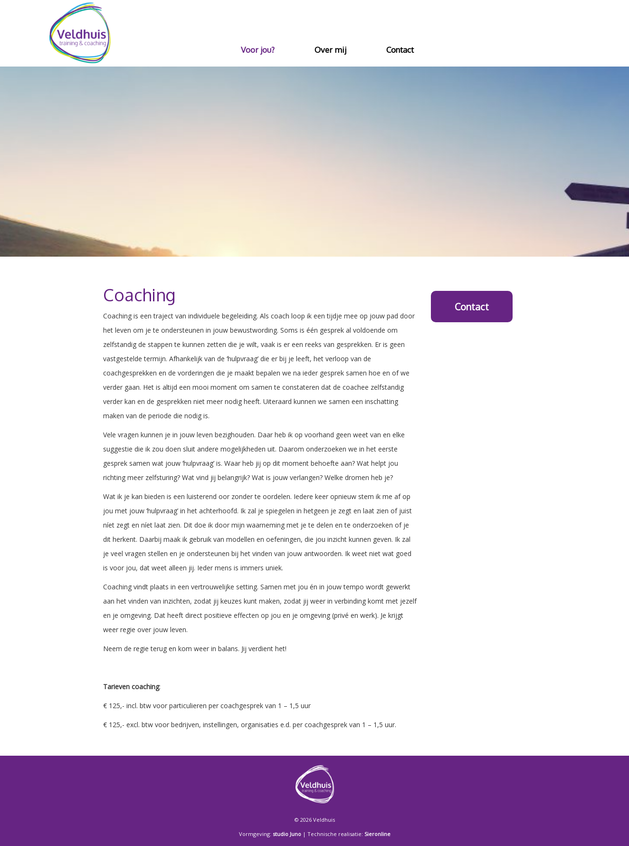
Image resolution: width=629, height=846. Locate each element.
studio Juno (287, 833)
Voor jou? (258, 50)
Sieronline (377, 833)
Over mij (330, 50)
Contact (400, 50)
